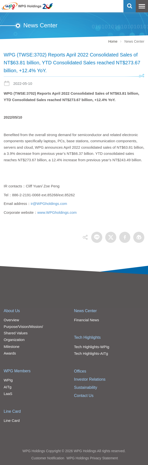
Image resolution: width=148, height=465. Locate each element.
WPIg (8, 380)
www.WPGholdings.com (57, 212)
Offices (80, 371)
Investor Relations (89, 379)
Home (112, 41)
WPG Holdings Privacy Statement (92, 458)
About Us (12, 311)
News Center (85, 311)
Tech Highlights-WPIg (91, 347)
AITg (8, 387)
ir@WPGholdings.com (49, 203)
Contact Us (83, 395)
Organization (14, 340)
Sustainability (85, 387)
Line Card (12, 411)
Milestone (11, 346)
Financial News (86, 320)
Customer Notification (47, 458)
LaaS (8, 394)
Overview (11, 320)
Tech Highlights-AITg (91, 353)
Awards (10, 353)
